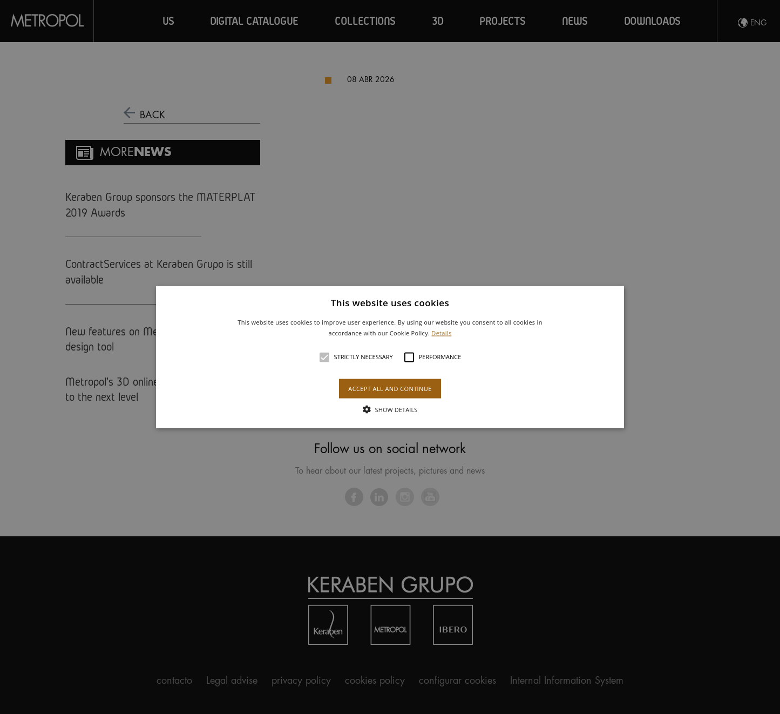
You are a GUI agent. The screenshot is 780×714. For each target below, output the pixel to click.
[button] (390, 357)
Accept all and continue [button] (389, 388)
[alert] (390, 357)
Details (441, 332)
